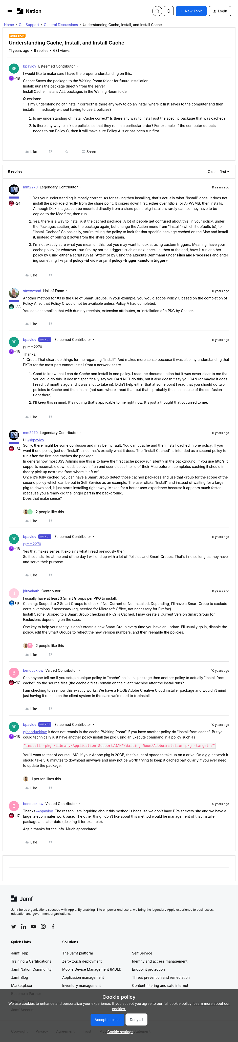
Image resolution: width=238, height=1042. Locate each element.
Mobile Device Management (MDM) (91, 969)
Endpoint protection (148, 969)
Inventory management (81, 985)
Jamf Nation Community (31, 969)
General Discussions (61, 25)
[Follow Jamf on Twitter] (13, 927)
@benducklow (35, 732)
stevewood (32, 291)
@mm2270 (32, 544)
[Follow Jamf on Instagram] (43, 926)
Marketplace (21, 985)
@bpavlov (36, 440)
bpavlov (29, 66)
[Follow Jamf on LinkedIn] (23, 926)
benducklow (33, 670)
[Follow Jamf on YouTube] (33, 926)
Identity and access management (159, 961)
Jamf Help (19, 953)
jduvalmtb (31, 591)
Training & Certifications (31, 961)
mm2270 (30, 187)
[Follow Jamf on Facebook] (53, 926)
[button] (10, 12)
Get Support (29, 25)
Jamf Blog (19, 977)
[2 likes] (43, 511)
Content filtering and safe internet (160, 985)
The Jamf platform (77, 953)
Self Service (142, 953)
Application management (83, 977)
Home (9, 25)
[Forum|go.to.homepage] (29, 11)
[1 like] (42, 779)
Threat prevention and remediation (161, 977)
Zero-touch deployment (82, 961)
